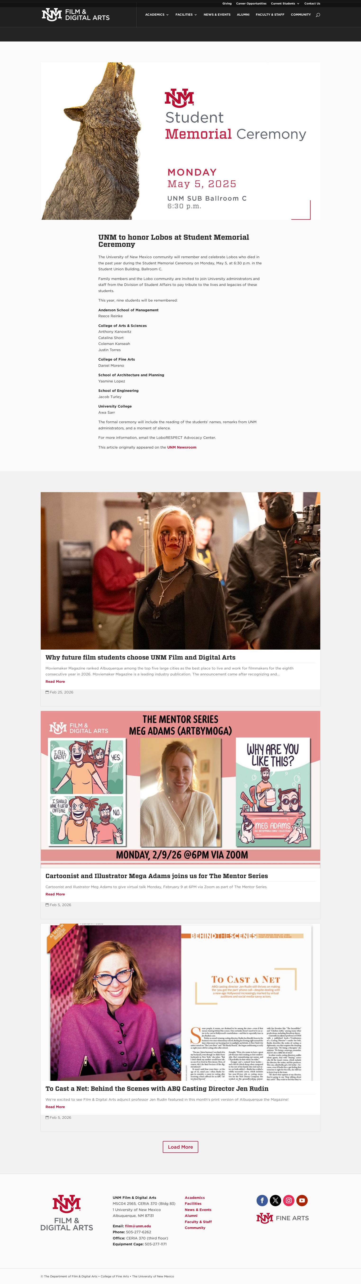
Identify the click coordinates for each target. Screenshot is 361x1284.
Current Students (283, 3)
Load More (180, 1147)
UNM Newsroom (181, 447)
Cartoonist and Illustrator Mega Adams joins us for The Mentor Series (156, 876)
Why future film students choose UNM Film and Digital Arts (140, 657)
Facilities (184, 19)
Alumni (243, 19)
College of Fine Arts (115, 1276)
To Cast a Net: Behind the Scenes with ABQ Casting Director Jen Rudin (157, 1088)
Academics (154, 19)
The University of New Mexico (153, 1276)
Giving (227, 3)
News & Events (217, 19)
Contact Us (312, 3)
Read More (55, 681)
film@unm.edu (138, 1226)
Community (301, 19)
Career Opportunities (251, 3)
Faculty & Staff (270, 19)
